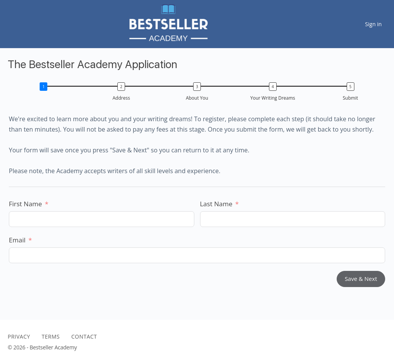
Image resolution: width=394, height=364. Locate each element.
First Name (25, 203)
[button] (45, 92)
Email (17, 239)
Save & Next (361, 278)
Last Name (216, 203)
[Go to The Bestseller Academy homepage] (167, 23)
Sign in (373, 24)
